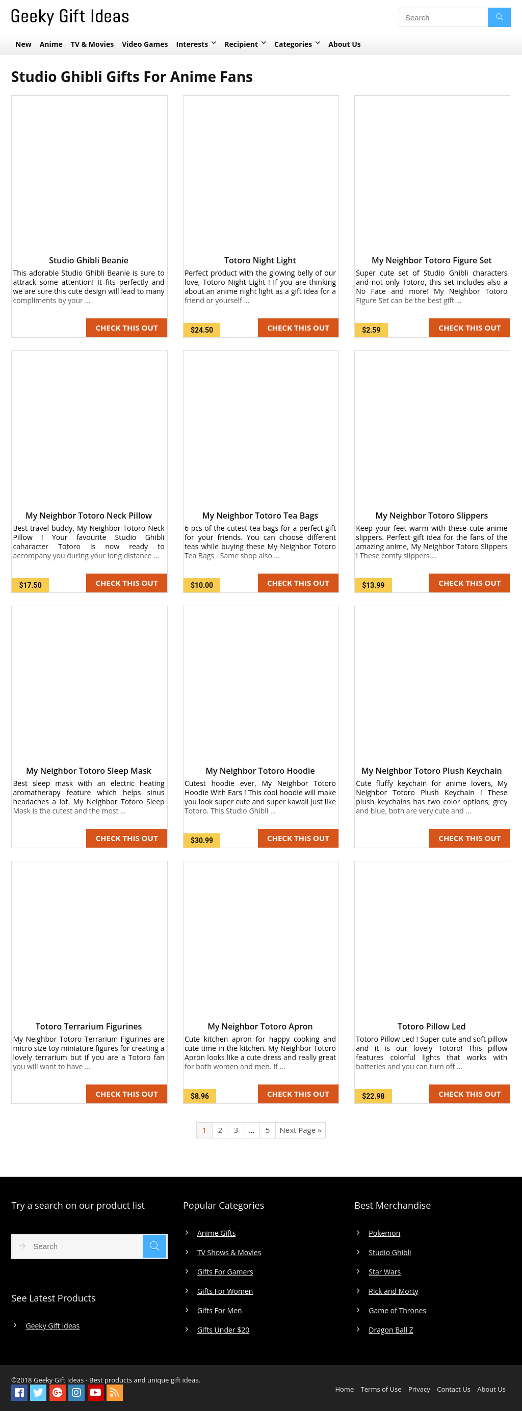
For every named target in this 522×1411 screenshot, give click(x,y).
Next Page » (300, 1130)
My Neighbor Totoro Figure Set (432, 260)
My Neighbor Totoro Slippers (431, 515)
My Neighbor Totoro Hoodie (260, 770)
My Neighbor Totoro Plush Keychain (431, 770)
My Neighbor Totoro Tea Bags (260, 515)
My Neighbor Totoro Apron (260, 1026)
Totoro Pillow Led (432, 1026)
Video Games (145, 44)
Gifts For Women (225, 1291)
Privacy (419, 1389)
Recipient (241, 44)
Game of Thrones (397, 1310)
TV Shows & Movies (229, 1252)
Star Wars (385, 1272)
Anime (51, 44)
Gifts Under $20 (223, 1330)
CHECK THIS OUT (126, 327)
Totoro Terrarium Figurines (89, 1026)
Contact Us (454, 1389)
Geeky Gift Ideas (52, 1326)
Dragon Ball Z (391, 1330)
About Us (344, 44)
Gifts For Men (219, 1310)
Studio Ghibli (390, 1252)
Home (344, 1389)
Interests (192, 44)
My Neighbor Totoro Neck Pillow (88, 515)
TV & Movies (92, 44)
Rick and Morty (393, 1291)
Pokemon (384, 1233)
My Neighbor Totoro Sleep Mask (88, 770)
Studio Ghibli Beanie (88, 260)
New (23, 44)
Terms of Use (381, 1389)
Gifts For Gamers (225, 1272)
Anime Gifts (216, 1233)
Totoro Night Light (260, 260)
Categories (293, 44)
